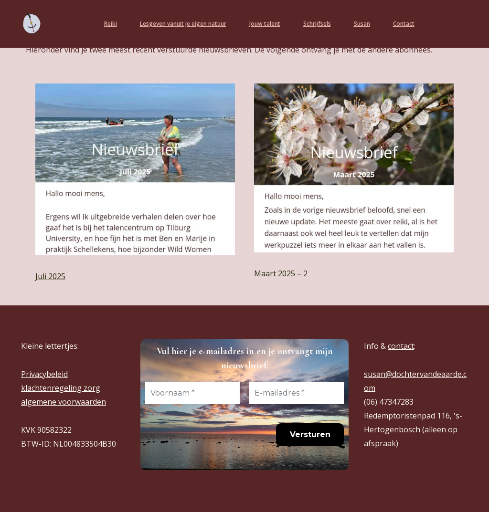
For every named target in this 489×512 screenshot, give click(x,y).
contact (401, 346)
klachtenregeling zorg (60, 388)
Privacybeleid (44, 374)
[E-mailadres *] (296, 393)
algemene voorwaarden (63, 402)
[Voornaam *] (192, 393)
